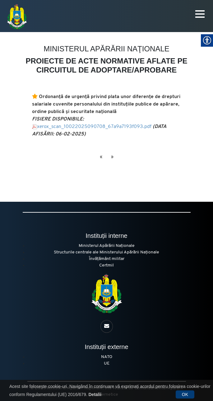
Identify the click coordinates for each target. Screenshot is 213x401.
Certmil (106, 265)
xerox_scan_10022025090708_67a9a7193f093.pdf (95, 126)
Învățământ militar (106, 259)
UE (106, 363)
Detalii (94, 394)
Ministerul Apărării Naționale (107, 245)
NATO (106, 357)
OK (185, 394)
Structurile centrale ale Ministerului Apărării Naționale (106, 252)
